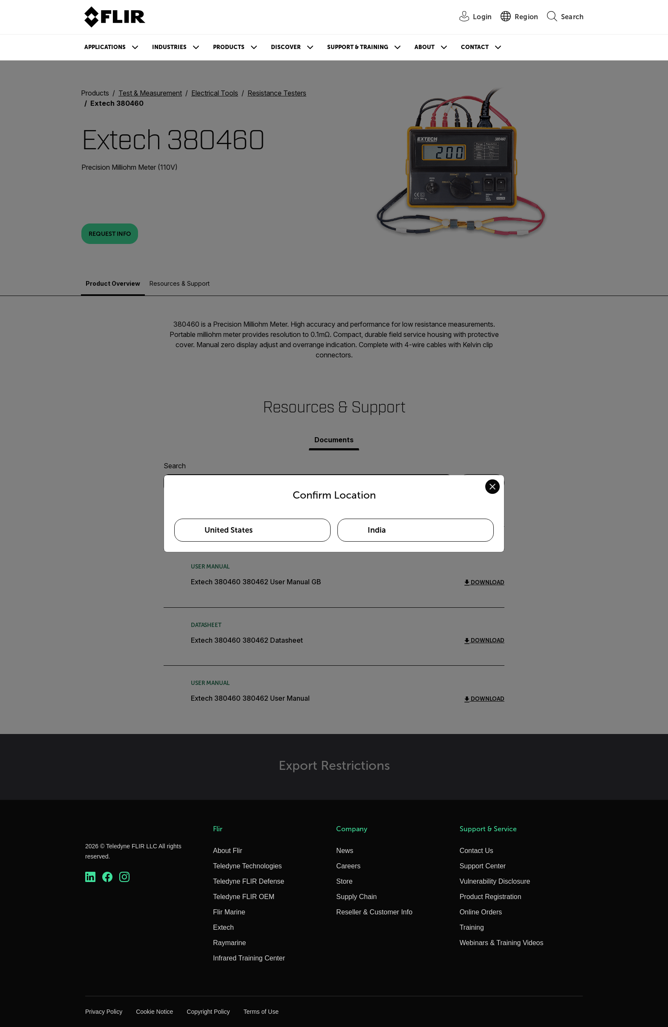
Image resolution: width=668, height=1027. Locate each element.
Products (229, 47)
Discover (286, 47)
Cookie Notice (154, 1011)
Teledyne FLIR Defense (248, 881)
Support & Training (357, 47)
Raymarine (229, 942)
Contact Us (476, 850)
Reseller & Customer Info (374, 912)
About (425, 47)
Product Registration (490, 896)
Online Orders (481, 912)
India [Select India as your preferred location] (377, 530)
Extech (223, 927)
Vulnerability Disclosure (495, 881)
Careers (348, 866)
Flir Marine (229, 912)
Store (344, 881)
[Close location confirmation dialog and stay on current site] (492, 486)
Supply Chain (356, 896)
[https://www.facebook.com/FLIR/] (107, 877)
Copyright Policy (208, 1011)
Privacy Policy (103, 1011)
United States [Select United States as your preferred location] (228, 530)
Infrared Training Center (249, 958)
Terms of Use (260, 1011)
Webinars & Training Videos (502, 942)
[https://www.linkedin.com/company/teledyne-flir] (90, 877)
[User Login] (471, 17)
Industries (169, 47)
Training (472, 927)
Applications (105, 47)
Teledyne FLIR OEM (243, 896)
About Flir (227, 850)
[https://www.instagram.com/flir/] (124, 877)
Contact (475, 47)
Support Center (483, 866)
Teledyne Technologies (247, 866)
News (344, 850)
